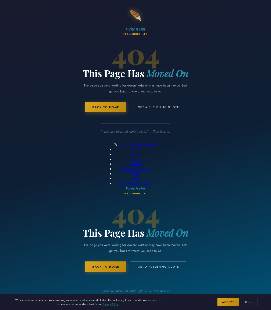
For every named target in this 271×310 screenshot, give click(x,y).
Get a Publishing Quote (158, 107)
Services (136, 159)
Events (135, 173)
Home (135, 149)
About (135, 154)
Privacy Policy (110, 304)
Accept (228, 302)
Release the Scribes (135, 168)
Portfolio (136, 164)
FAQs (135, 178)
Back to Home (105, 107)
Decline (249, 302)
